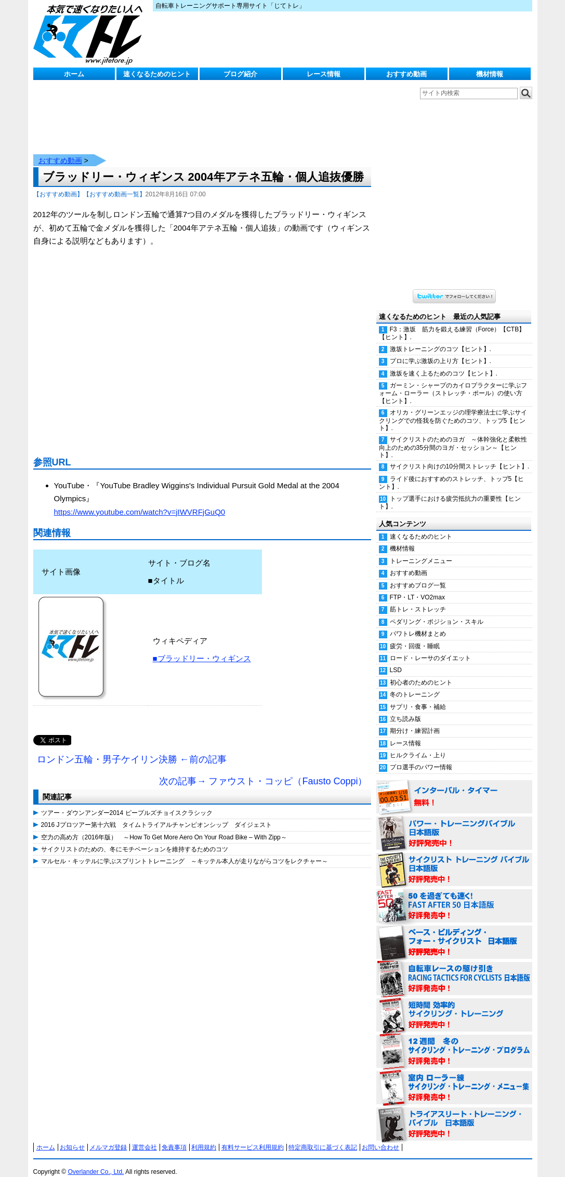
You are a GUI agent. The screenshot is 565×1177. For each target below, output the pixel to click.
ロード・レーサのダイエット (430, 647)
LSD (396, 659)
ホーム (74, 74)
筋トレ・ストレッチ (418, 599)
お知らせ (72, 1137)
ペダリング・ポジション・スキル (436, 611)
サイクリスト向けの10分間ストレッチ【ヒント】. (460, 456)
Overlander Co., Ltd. (96, 1161)
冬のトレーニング (415, 684)
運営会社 (144, 1137)
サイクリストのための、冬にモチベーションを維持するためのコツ (134, 838)
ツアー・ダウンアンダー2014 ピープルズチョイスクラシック (127, 802)
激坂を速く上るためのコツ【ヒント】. (443, 363)
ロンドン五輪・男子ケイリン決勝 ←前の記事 (132, 749)
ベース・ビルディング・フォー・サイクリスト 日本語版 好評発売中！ (454, 932)
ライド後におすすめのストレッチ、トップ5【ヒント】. (451, 472)
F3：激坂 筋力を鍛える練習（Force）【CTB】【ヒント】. (452, 322)
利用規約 (203, 1137)
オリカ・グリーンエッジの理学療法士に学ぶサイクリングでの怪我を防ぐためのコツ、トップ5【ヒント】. (453, 409)
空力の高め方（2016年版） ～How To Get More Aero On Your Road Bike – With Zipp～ (164, 827)
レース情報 (323, 74)
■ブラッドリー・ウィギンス (202, 648)
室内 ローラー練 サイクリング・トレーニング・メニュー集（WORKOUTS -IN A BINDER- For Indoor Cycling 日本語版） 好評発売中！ (454, 1078)
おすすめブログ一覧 (418, 575)
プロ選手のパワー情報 (421, 756)
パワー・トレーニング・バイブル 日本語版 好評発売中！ (454, 823)
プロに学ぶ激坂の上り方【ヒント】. (440, 350)
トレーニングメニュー (421, 550)
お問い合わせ (380, 1137)
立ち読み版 (405, 708)
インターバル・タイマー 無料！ (454, 787)
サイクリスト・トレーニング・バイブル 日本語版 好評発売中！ (454, 859)
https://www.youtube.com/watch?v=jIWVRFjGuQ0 (140, 501)
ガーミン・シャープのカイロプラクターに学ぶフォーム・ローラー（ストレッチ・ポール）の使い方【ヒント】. (453, 382)
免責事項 (174, 1137)
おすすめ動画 (406, 74)
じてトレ (90, 34)
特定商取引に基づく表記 (322, 1137)
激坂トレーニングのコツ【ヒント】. (440, 338)
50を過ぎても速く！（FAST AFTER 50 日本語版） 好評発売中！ (454, 896)
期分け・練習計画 (415, 720)
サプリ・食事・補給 (418, 696)
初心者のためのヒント (421, 672)
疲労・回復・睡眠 (415, 635)
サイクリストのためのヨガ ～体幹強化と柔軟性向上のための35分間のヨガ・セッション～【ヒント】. (453, 436)
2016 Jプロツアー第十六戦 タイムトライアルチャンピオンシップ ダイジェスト (156, 814)
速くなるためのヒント (157, 74)
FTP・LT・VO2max (417, 587)
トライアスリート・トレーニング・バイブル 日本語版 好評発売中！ (454, 1114)
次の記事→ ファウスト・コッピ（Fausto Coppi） (263, 771)
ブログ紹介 (240, 74)
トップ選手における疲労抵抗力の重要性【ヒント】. (450, 492)
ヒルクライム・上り (418, 744)
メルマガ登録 (108, 1137)
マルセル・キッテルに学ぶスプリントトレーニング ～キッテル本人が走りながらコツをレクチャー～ (184, 850)
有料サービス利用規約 (252, 1137)
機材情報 (489, 74)
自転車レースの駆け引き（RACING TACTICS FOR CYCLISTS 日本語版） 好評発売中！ (454, 969)
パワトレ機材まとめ (418, 623)
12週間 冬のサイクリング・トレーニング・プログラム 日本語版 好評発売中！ (454, 1041)
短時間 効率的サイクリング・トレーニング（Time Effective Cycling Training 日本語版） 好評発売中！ (454, 1005)
